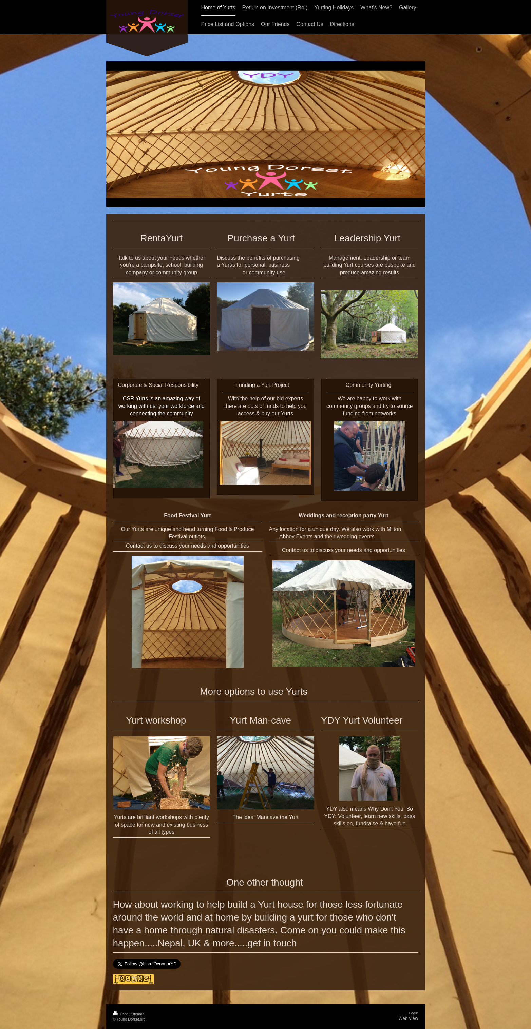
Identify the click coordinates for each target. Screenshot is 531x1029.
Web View (408, 1018)
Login (413, 1013)
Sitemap (137, 1014)
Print (121, 1014)
